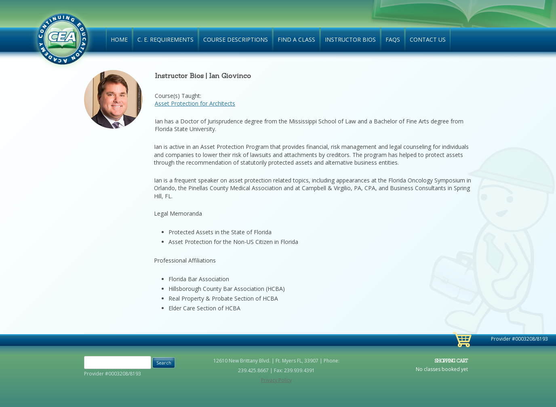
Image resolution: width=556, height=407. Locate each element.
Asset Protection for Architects (195, 103)
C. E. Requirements (165, 39)
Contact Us (428, 39)
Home (119, 39)
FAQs (392, 39)
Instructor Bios (350, 39)
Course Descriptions (235, 39)
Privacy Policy (276, 380)
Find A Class (296, 39)
